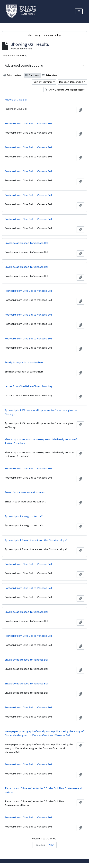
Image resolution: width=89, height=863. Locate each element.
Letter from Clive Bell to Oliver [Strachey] (29, 386)
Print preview (12, 75)
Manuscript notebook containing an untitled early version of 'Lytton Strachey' (41, 441)
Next (51, 845)
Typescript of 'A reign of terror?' (24, 516)
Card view (32, 75)
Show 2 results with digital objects (65, 89)
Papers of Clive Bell (16, 99)
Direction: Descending (71, 81)
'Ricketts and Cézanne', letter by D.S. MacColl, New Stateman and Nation (43, 790)
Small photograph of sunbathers (24, 362)
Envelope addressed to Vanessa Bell (26, 243)
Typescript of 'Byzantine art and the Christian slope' (36, 540)
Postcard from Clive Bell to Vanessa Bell (28, 123)
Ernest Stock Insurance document (25, 492)
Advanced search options (24, 65)
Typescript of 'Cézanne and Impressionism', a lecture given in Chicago (41, 412)
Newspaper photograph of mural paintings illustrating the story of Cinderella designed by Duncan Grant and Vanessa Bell (44, 733)
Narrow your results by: (44, 35)
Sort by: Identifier (43, 81)
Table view (49, 75)
